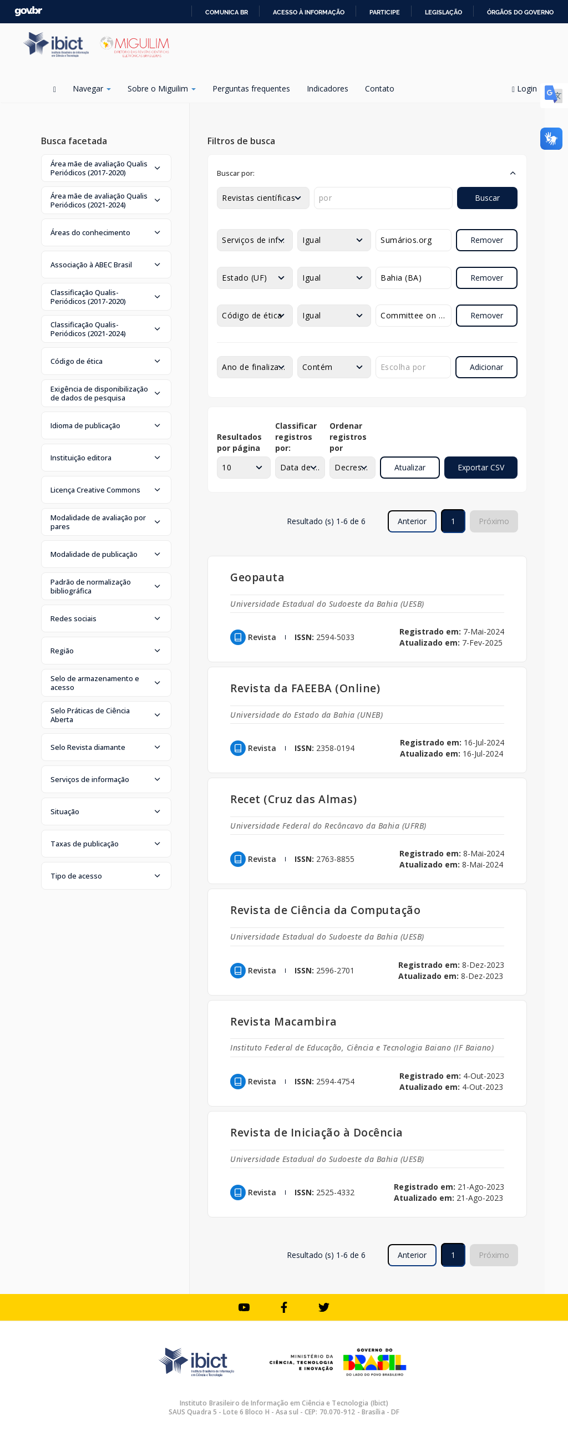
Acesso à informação (308, 12)
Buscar (487, 197)
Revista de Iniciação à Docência (316, 1132)
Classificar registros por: (296, 436)
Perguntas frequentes (251, 88)
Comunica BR (226, 12)
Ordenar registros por (348, 436)
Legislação (443, 12)
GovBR (28, 11)
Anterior (412, 521)
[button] (106, 168)
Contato (379, 88)
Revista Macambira (283, 1021)
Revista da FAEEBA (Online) (305, 688)
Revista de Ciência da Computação (325, 909)
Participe (384, 12)
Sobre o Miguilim (162, 88)
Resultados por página (239, 442)
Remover (486, 240)
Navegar (92, 88)
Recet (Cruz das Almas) (293, 798)
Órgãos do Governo (520, 12)
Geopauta (257, 577)
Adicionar (486, 367)
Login (528, 88)
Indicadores (327, 88)
